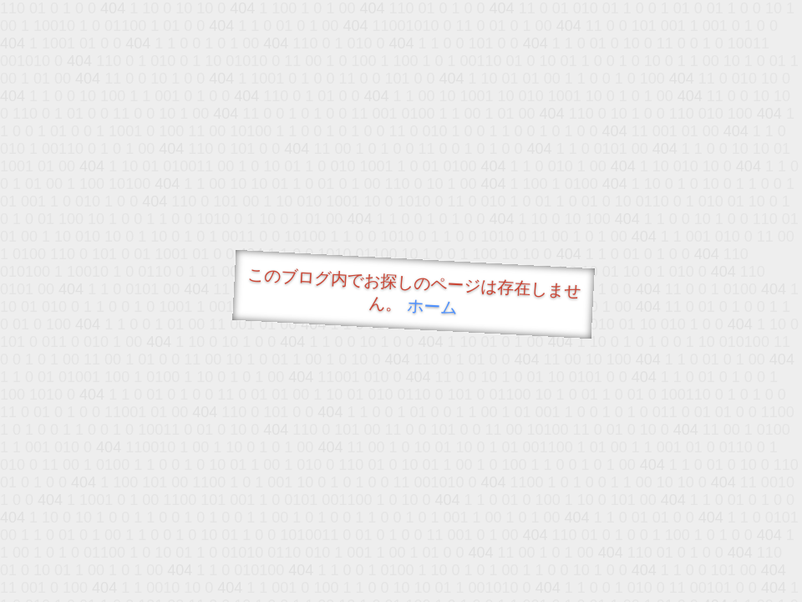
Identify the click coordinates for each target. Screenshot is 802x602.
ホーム (432, 306)
